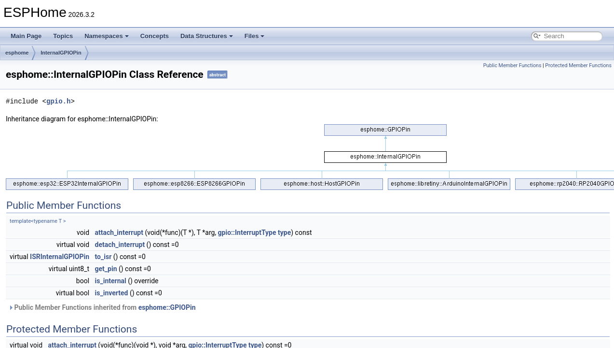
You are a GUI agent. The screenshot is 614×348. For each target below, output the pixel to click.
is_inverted (111, 293)
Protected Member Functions (578, 65)
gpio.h (58, 101)
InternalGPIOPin (61, 53)
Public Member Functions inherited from (102, 307)
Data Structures (206, 36)
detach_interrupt (120, 244)
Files (255, 36)
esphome (16, 53)
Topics (63, 36)
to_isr (103, 257)
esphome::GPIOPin (167, 307)
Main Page (26, 36)
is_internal (110, 281)
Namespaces (106, 36)
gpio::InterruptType (247, 232)
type (284, 232)
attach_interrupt (119, 232)
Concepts (154, 36)
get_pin (106, 269)
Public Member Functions (512, 65)
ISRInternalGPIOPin (59, 257)
